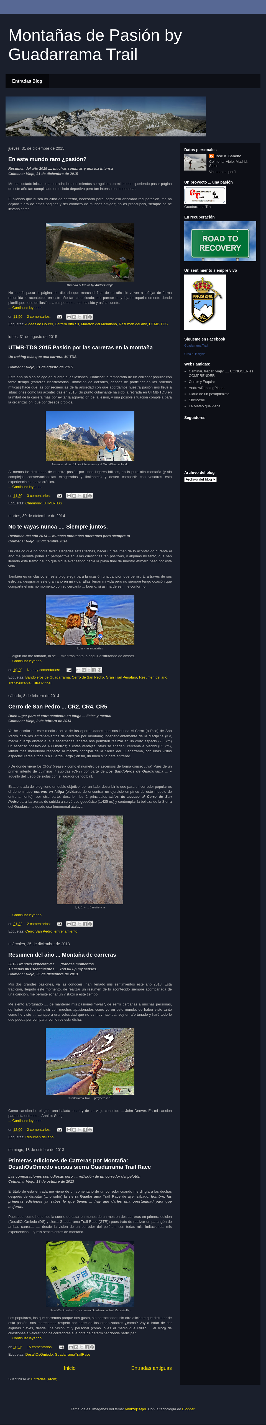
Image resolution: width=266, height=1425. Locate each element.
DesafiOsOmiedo (39, 1354)
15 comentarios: (40, 1347)
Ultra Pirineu (43, 683)
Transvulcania (19, 683)
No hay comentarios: (44, 670)
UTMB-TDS (158, 324)
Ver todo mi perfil (222, 172)
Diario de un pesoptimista (209, 394)
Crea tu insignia (194, 353)
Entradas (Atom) (44, 1379)
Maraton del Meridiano (99, 324)
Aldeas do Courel (39, 324)
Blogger (188, 1409)
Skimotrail (196, 400)
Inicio (69, 1368)
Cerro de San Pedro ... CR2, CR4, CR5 (57, 706)
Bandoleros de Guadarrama (47, 677)
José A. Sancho (228, 156)
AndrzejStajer (135, 1409)
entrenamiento (65, 931)
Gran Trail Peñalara (121, 677)
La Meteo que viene (204, 406)
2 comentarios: (39, 316)
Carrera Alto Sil (67, 324)
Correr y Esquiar (202, 382)
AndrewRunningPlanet (206, 388)
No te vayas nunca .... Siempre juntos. (58, 527)
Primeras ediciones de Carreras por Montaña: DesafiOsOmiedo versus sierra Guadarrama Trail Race (79, 1163)
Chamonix (33, 503)
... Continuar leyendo (25, 308)
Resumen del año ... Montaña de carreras (62, 955)
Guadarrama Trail (196, 345)
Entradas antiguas (151, 1368)
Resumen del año (133, 324)
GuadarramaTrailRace (72, 1354)
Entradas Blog (27, 81)
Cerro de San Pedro (88, 677)
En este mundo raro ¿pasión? (47, 159)
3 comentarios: (39, 496)
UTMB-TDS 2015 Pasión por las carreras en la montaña (80, 347)
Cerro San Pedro (38, 931)
